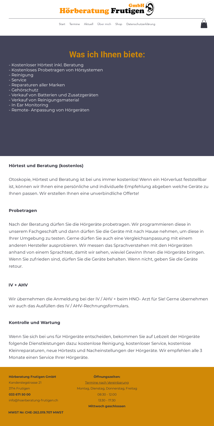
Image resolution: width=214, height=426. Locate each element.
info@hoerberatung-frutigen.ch (33, 400)
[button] (204, 24)
